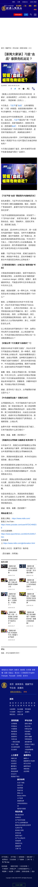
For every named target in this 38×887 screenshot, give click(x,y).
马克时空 (27, 747)
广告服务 (21, 859)
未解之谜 (14, 758)
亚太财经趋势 (15, 747)
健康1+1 (26, 758)
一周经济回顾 (15, 742)
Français (5, 676)
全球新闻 (14, 723)
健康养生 (27, 755)
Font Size (28, 88)
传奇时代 (18, 817)
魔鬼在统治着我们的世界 (23, 825)
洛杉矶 (22, 670)
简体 (35, 2)
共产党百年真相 (20, 820)
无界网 (18, 871)
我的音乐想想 (21, 808)
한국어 (25, 676)
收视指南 (21, 857)
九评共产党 (18, 828)
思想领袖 (27, 734)
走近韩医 (26, 771)
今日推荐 (12, 712)
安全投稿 (13, 859)
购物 (25, 692)
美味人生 (20, 793)
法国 (5, 673)
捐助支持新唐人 (16, 692)
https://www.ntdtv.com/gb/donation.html (19, 543)
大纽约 (10, 670)
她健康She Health (29, 761)
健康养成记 (27, 766)
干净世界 (5, 869)
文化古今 (14, 774)
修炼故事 (18, 846)
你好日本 (20, 785)
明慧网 (4, 871)
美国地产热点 (15, 776)
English (31, 673)
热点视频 (20, 709)
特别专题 (18, 812)
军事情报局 (28, 739)
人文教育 (14, 755)
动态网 (11, 871)
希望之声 (13, 869)
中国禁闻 (14, 729)
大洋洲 (28, 670)
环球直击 (14, 726)
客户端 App (5, 862)
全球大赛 (20, 714)
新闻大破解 (28, 736)
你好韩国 (20, 788)
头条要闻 (12, 709)
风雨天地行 (18, 835)
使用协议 (5, 859)
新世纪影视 (25, 871)
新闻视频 (15, 720)
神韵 (13, 2)
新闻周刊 (14, 736)
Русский (12, 676)
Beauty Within (21, 795)
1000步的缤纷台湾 (22, 805)
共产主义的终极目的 (21, 822)
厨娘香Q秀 (20, 801)
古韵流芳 (14, 763)
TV (26, 14)
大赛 (18, 2)
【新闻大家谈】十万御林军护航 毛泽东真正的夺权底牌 (31, 598)
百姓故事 (18, 841)
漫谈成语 (14, 769)
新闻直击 (14, 734)
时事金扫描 (28, 729)
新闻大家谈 (23, 48)
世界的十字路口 (30, 744)
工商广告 (18, 848)
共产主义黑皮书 (20, 838)
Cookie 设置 (19, 884)
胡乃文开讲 (27, 763)
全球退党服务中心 (24, 869)
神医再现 (26, 769)
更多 (33, 871)
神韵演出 (12, 714)
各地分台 (25, 2)
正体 (31, 2)
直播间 (20, 688)
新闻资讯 (19, 684)
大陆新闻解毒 (29, 749)
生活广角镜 (20, 782)
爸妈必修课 (14, 771)
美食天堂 (20, 790)
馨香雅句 (14, 766)
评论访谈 (15, 48)
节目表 (13, 688)
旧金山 (10, 673)
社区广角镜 (14, 744)
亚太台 (17, 673)
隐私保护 (30, 857)
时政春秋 (27, 731)
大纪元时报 (23, 866)
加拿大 (16, 670)
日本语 (19, 676)
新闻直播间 (18, 14)
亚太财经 (14, 749)
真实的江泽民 (19, 830)
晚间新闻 (14, 731)
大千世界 (20, 798)
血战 (20, 105)
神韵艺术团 (14, 866)
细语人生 (27, 752)
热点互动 (27, 726)
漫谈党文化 (18, 843)
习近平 (13, 105)
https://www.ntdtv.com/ (21, 518)
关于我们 (13, 857)
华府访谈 (14, 739)
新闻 (11, 699)
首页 (2, 48)
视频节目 (8, 48)
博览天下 (20, 712)
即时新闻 (28, 709)
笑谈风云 (14, 761)
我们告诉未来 (19, 815)
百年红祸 (18, 833)
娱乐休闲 (21, 779)
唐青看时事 (28, 742)
